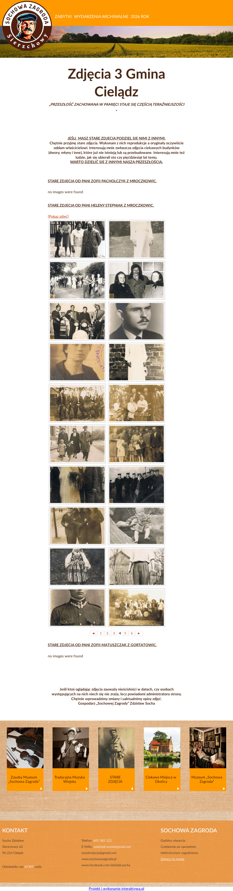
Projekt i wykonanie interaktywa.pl (116, 889)
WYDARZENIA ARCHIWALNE (101, 17)
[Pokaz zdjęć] (58, 216)
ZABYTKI (63, 17)
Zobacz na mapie (172, 859)
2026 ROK (140, 17)
